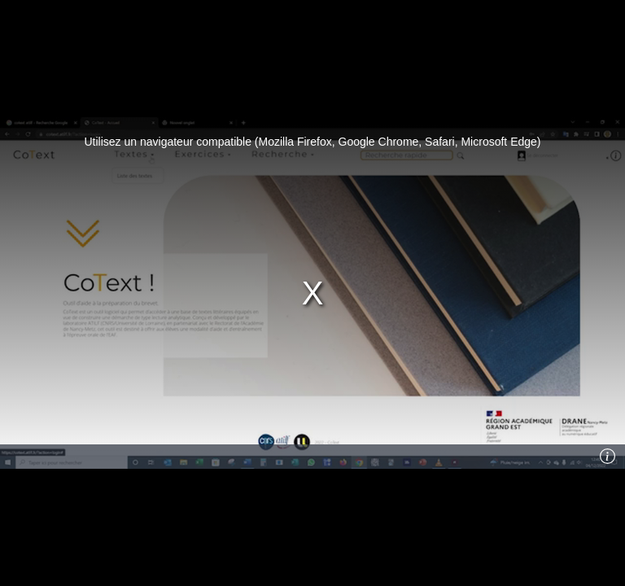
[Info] (608, 456)
